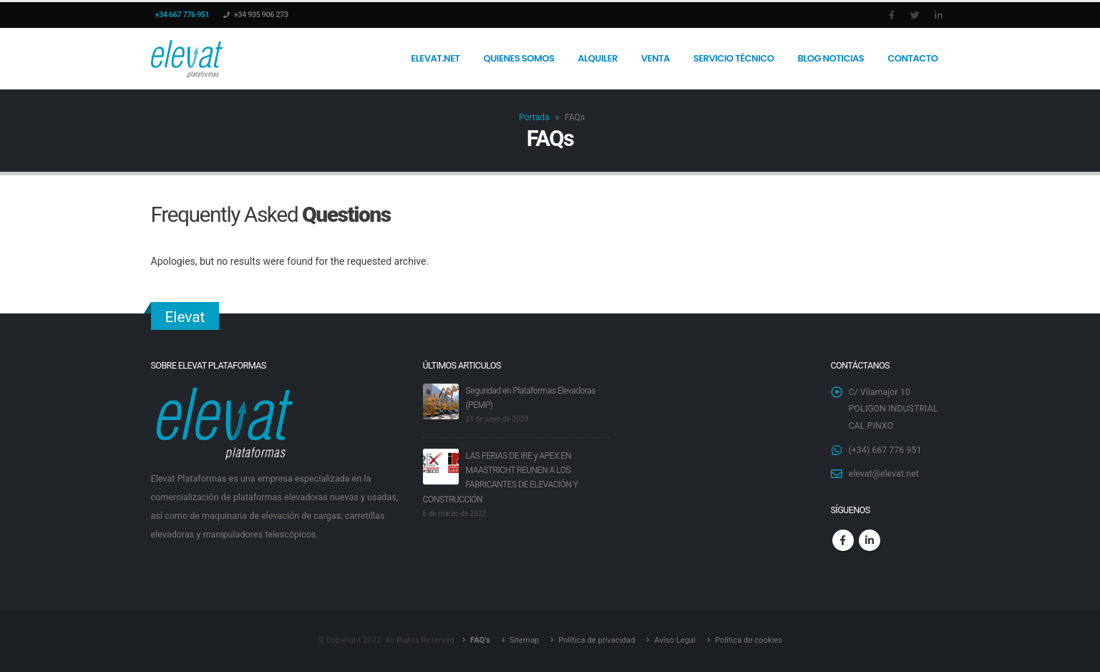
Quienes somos (519, 58)
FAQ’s (479, 640)
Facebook (843, 541)
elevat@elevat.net (884, 474)
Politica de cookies (749, 640)
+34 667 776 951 (182, 14)
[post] (441, 400)
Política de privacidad (597, 640)
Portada (534, 117)
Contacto (912, 58)
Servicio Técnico (733, 58)
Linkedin (869, 541)
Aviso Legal (675, 640)
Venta (655, 58)
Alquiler (597, 58)
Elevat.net (435, 58)
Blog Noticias (830, 58)
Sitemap (524, 640)
